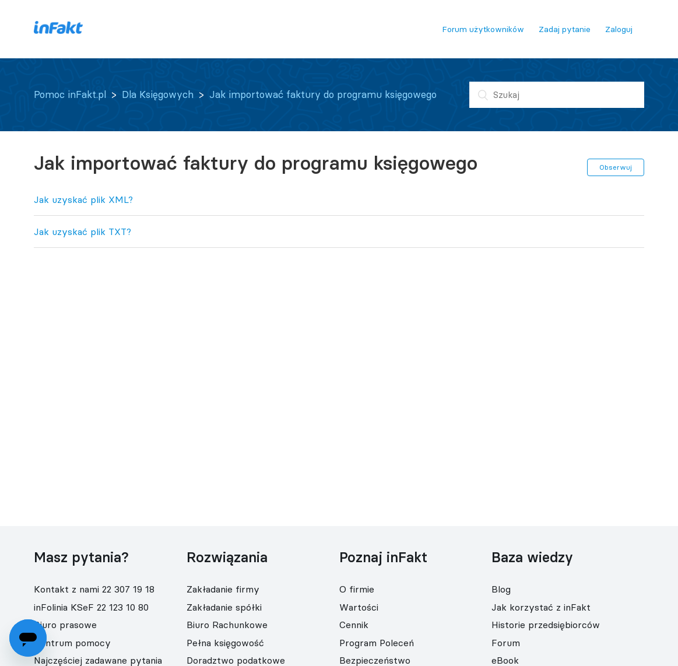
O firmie (356, 589)
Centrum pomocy (72, 643)
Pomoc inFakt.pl (70, 94)
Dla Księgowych (158, 94)
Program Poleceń (376, 643)
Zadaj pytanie (565, 29)
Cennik (353, 624)
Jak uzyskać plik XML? (83, 199)
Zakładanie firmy (223, 589)
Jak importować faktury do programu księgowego (323, 94)
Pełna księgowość (225, 643)
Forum (505, 643)
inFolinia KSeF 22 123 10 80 (91, 607)
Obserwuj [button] (615, 167)
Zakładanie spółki (224, 607)
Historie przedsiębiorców (545, 624)
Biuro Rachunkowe (227, 624)
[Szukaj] (556, 95)
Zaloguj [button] (619, 29)
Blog (501, 589)
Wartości (358, 607)
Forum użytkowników (483, 29)
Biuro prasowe (65, 624)
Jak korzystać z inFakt (541, 607)
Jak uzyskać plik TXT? (82, 231)
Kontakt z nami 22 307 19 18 (94, 589)
